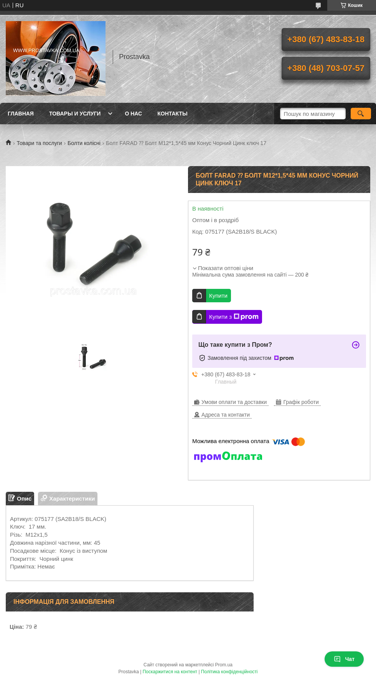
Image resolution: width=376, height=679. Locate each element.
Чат (344, 659)
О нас (133, 113)
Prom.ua (224, 664)
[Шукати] (361, 113)
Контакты (172, 113)
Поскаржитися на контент (170, 671)
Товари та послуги (39, 143)
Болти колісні (84, 143)
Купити (218, 295)
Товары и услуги (75, 113)
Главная (21, 113)
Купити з (234, 316)
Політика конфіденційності (229, 671)
